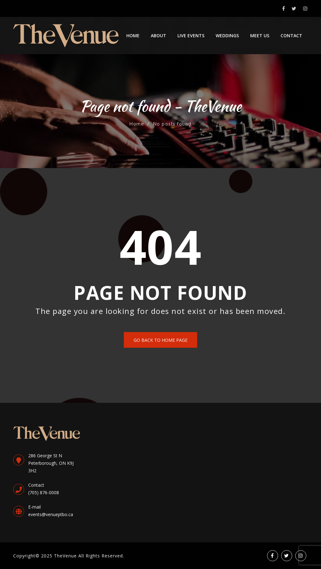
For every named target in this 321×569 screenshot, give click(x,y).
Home (132, 35)
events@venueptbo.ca (50, 514)
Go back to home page (160, 340)
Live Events (190, 35)
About (158, 35)
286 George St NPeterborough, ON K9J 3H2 (51, 463)
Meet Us (259, 35)
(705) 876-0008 (43, 492)
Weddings (227, 35)
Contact (291, 35)
